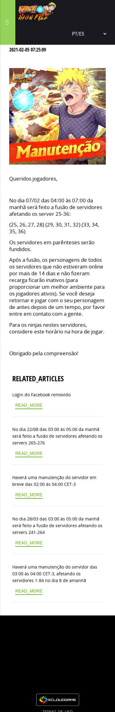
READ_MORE (29, 405)
